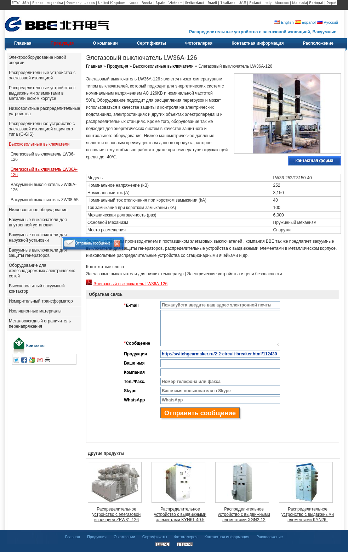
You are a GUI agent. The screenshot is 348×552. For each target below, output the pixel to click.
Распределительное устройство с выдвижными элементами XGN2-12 (244, 514)
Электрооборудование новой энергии (37, 60)
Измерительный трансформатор (41, 301)
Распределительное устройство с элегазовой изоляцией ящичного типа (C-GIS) (42, 129)
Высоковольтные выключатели (39, 144)
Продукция (117, 66)
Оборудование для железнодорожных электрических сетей (42, 270)
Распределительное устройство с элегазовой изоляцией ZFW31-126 (116, 514)
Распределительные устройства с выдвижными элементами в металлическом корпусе (42, 93)
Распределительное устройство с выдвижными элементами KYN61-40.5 (180, 514)
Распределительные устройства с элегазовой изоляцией (42, 75)
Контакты (35, 345)
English (283, 22)
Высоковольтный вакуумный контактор (37, 288)
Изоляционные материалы (35, 311)
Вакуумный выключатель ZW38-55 (45, 199)
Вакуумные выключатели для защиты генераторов (38, 253)
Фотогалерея (186, 537)
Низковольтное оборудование (38, 209)
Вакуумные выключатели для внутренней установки (38, 222)
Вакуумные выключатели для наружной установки (38, 237)
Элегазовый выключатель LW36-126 (43, 157)
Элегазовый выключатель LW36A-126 (44, 172)
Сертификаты (154, 537)
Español (305, 22)
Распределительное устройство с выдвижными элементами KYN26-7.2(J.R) (307, 515)
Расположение (269, 537)
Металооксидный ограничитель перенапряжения (40, 324)
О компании (124, 537)
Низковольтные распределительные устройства (44, 111)
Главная (94, 66)
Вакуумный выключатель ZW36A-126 (43, 187)
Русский (327, 22)
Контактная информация (227, 537)
